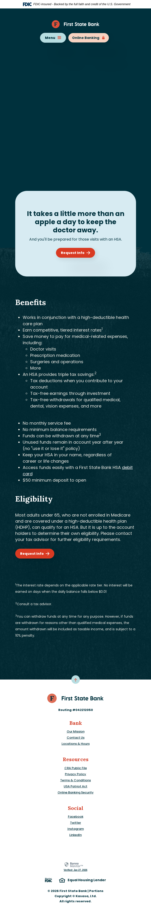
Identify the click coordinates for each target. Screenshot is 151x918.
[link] (75, 866)
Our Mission (76, 731)
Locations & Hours (76, 743)
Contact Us (76, 737)
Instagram (75, 829)
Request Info (73, 252)
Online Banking (88, 37)
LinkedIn (75, 835)
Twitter (75, 822)
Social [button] (75, 808)
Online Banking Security (76, 792)
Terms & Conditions (75, 780)
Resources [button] (75, 759)
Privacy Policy (75, 774)
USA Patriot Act (75, 786)
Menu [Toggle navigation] (53, 37)
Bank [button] (75, 723)
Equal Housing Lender (82, 880)
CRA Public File (75, 768)
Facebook (75, 816)
